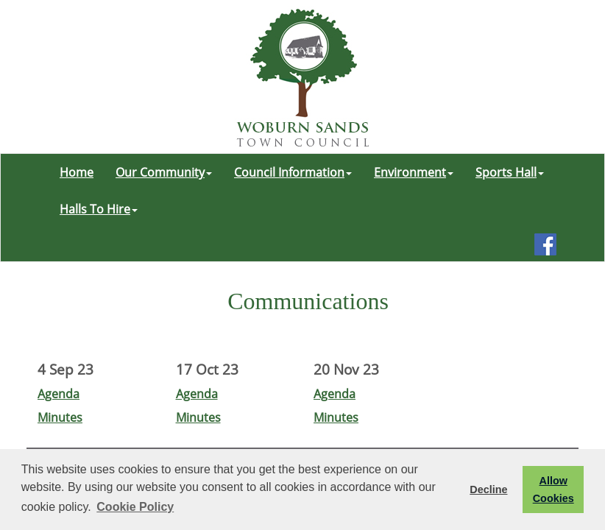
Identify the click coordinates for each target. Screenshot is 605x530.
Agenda (58, 394)
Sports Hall (509, 172)
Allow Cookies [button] (553, 489)
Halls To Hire (99, 209)
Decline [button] (488, 489)
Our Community (164, 172)
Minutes (60, 417)
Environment (413, 172)
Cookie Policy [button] (135, 507)
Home (76, 172)
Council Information (293, 172)
